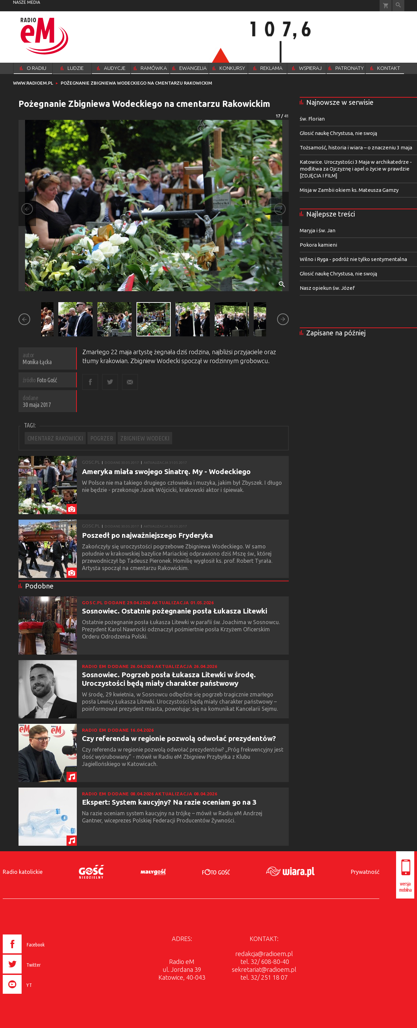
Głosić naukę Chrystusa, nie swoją (338, 133)
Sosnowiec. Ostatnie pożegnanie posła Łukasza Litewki (174, 611)
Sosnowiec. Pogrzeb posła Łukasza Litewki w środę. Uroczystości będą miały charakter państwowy (169, 678)
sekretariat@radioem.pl (264, 969)
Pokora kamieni (318, 245)
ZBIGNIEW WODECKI (144, 438)
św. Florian (312, 119)
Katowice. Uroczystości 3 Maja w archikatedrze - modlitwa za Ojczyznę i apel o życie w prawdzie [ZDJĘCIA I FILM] (356, 168)
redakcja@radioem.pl (264, 953)
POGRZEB (101, 438)
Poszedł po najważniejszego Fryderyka (147, 535)
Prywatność (365, 872)
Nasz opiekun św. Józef (327, 288)
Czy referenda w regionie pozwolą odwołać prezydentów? (179, 738)
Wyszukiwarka (398, 5)
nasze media (26, 2)
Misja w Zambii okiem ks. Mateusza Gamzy (349, 190)
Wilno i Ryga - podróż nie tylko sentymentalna (353, 259)
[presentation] (38, 995)
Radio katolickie (23, 872)
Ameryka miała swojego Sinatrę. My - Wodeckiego (166, 471)
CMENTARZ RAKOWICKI (55, 438)
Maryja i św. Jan (317, 230)
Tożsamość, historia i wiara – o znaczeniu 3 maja (356, 147)
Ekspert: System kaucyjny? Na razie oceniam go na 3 (169, 802)
